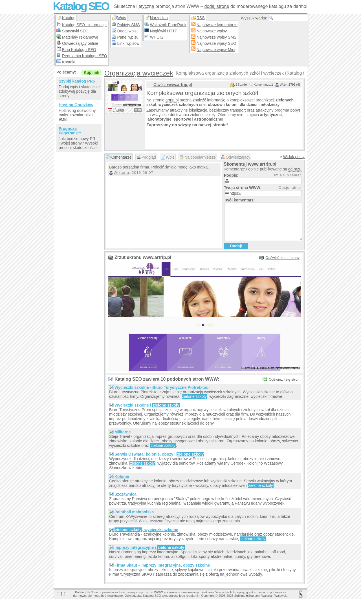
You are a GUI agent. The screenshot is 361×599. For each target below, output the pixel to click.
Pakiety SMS (128, 25)
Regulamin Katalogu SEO (84, 56)
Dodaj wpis (127, 31)
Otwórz (172, 84)
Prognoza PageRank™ (70, 130)
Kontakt (68, 62)
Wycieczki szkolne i (147, 405)
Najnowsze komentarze (217, 25)
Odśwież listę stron (284, 379)
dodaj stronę (216, 6)
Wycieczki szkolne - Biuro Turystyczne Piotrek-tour (162, 387)
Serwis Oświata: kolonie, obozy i (159, 454)
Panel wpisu (128, 37)
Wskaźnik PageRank (168, 25)
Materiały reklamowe (80, 37)
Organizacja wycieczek (138, 73)
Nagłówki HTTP (163, 31)
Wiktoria (121, 172)
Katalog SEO (81, 6)
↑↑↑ (61, 593)
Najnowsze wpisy (212, 31)
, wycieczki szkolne (146, 529)
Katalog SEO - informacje (84, 25)
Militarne (123, 432)
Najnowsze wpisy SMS (217, 37)
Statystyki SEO (75, 31)
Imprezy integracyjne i (150, 547)
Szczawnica (126, 494)
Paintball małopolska (134, 512)
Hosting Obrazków (76, 105)
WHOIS (156, 37)
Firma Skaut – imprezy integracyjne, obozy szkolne (162, 565)
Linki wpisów (128, 43)
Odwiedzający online (80, 43)
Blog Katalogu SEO (79, 49)
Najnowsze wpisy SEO (216, 43)
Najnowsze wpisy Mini (216, 49)
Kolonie (122, 476)
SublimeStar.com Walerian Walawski (260, 595)
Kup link (91, 72)
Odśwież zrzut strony (282, 258)
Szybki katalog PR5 (77, 81)
